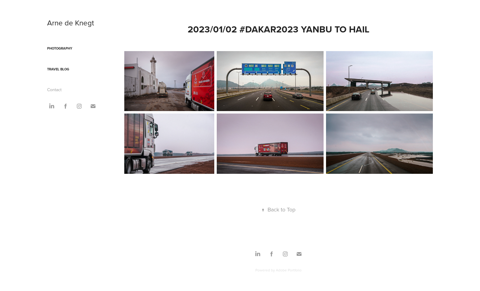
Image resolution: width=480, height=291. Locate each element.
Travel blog (58, 69)
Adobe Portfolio (289, 270)
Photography (59, 48)
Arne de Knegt (70, 22)
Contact (54, 90)
